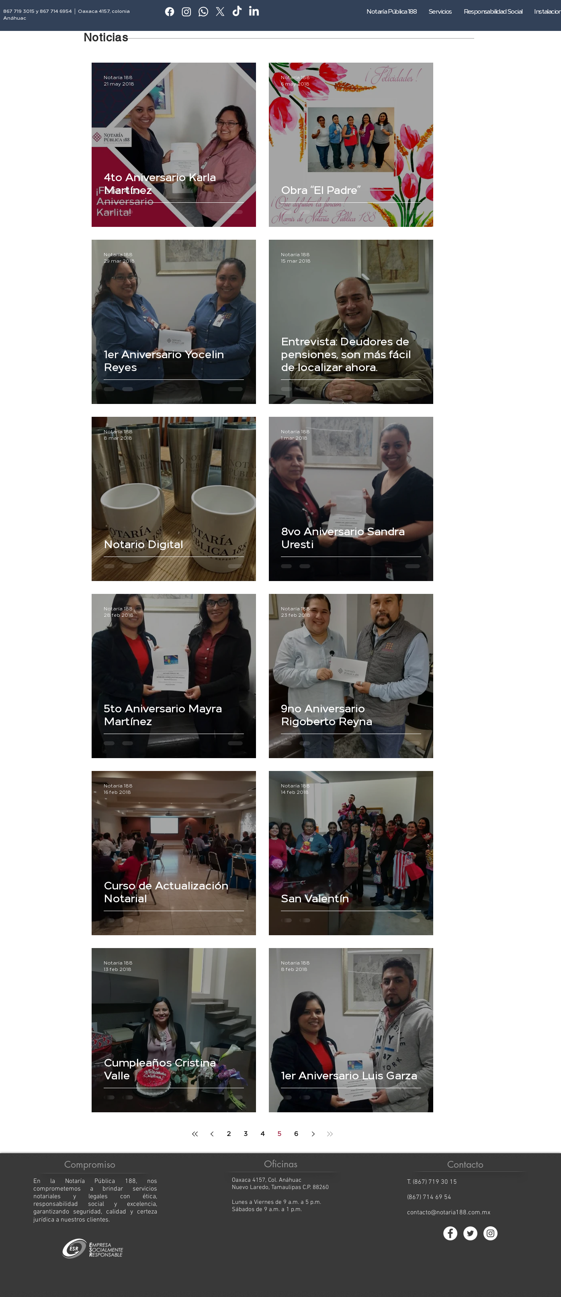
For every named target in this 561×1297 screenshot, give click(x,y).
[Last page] (330, 1134)
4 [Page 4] (262, 1134)
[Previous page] (212, 1134)
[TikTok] (237, 12)
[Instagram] (186, 12)
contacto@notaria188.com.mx (448, 1213)
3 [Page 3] (246, 1134)
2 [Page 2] (229, 1134)
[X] (220, 12)
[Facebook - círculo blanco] (450, 1233)
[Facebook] (170, 12)
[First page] (195, 1134)
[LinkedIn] (254, 12)
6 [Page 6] (296, 1134)
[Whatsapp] (203, 12)
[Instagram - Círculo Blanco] (490, 1233)
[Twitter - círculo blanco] (470, 1233)
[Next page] (313, 1134)
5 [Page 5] (279, 1134)
